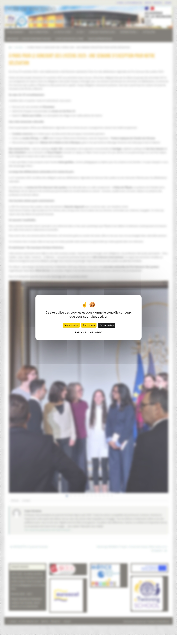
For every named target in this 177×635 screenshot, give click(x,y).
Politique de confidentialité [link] (88, 332)
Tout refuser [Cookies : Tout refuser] (89, 325)
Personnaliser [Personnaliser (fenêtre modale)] (107, 325)
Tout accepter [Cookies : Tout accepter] (71, 325)
